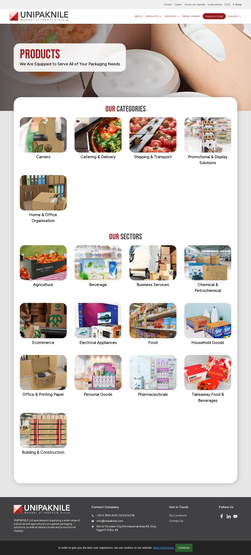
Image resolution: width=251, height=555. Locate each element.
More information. (164, 547)
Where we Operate (195, 4)
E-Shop (237, 4)
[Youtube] (235, 516)
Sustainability (215, 4)
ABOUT (139, 16)
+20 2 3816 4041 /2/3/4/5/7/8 (116, 515)
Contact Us (176, 520)
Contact (168, 4)
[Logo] (38, 16)
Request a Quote (214, 16)
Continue (183, 547)
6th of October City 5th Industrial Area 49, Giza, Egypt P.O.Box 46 (126, 528)
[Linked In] (229, 516)
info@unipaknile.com (110, 520)
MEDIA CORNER (191, 16)
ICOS (227, 4)
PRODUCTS (152, 16)
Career (178, 4)
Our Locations (178, 515)
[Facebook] (221, 516)
